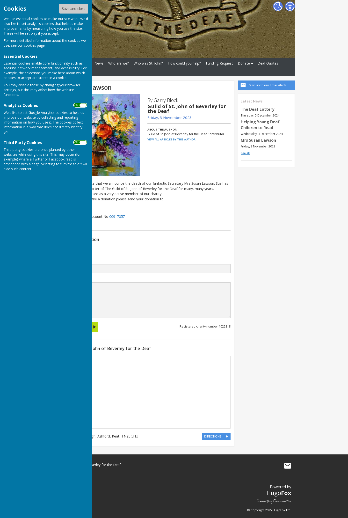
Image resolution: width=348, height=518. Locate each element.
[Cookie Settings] (278, 6)
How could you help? (184, 63)
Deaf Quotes (268, 63)
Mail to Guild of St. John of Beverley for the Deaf (287, 465)
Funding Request (219, 63)
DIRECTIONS (213, 436)
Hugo (279, 493)
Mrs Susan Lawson (258, 140)
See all (245, 153)
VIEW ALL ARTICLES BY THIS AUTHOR (171, 139)
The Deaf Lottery (257, 109)
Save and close (74, 8)
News (98, 63)
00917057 (117, 216)
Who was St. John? (148, 63)
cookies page (34, 45)
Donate (244, 63)
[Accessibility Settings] (290, 6)
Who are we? (118, 63)
